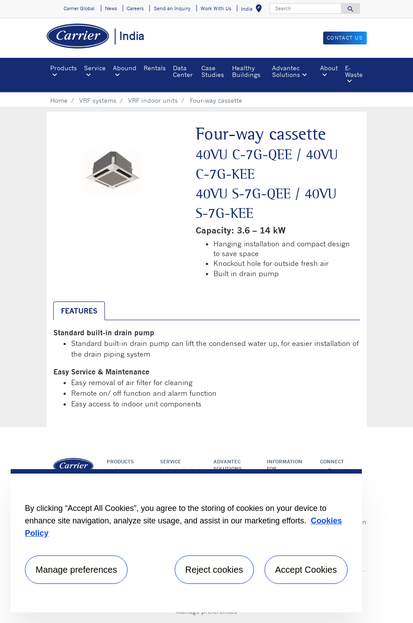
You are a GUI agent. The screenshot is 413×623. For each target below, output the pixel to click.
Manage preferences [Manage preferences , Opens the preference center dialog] (76, 570)
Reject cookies (214, 570)
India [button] (253, 10)
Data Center (183, 71)
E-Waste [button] (354, 71)
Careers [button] (135, 8)
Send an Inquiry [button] (172, 8)
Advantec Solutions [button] (286, 71)
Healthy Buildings (246, 71)
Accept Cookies (306, 570)
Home (59, 100)
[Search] (305, 8)
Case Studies (212, 71)
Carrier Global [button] (79, 8)
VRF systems (97, 100)
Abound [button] (124, 68)
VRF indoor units (153, 100)
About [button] (329, 68)
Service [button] (95, 68)
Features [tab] (79, 310)
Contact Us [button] (345, 38)
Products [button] (63, 68)
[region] (186, 540)
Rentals (155, 68)
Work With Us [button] (215, 8)
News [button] (111, 8)
